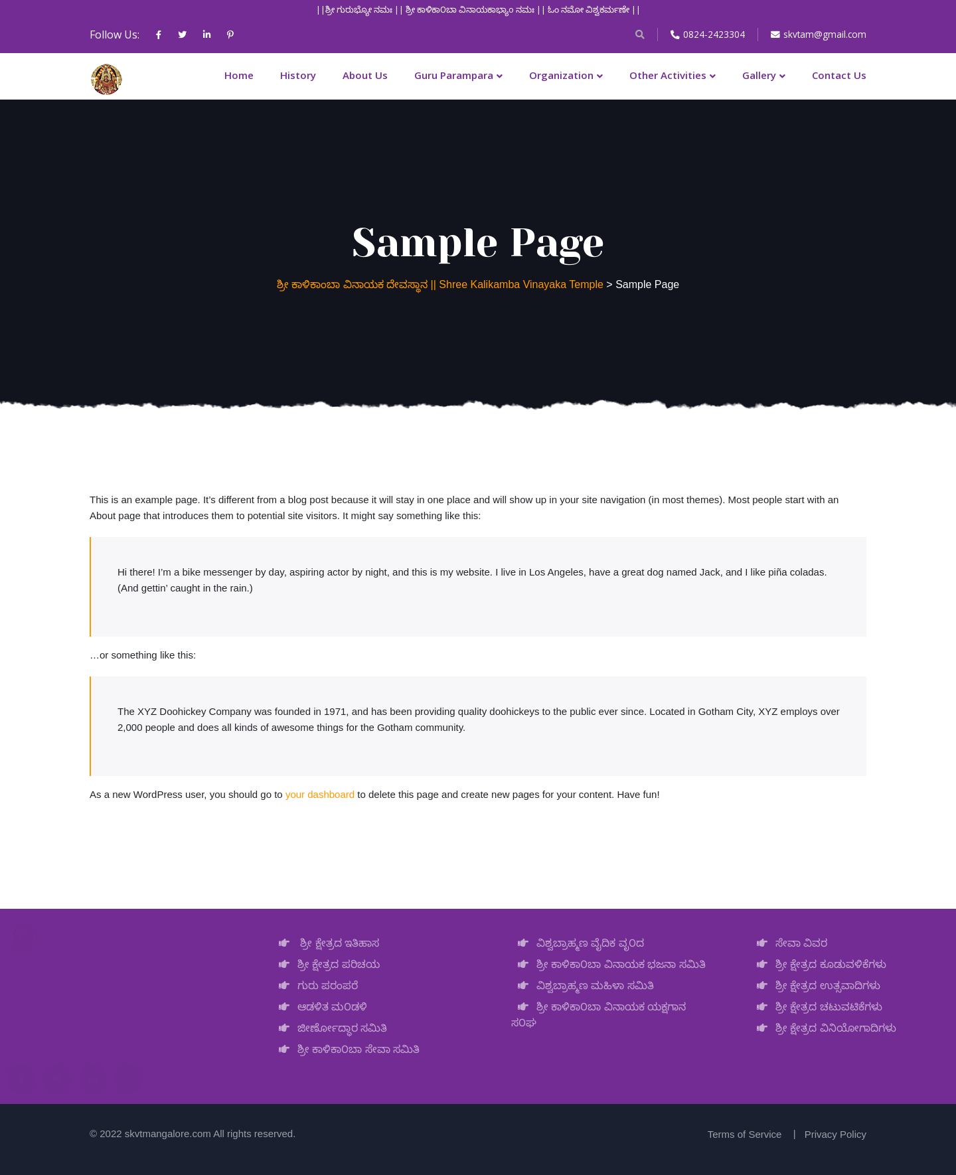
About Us (365, 75)
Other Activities (667, 75)
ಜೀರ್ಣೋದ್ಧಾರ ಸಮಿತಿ (329, 1028)
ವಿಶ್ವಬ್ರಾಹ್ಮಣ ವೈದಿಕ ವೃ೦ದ (577, 943)
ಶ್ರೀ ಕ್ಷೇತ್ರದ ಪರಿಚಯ (326, 964)
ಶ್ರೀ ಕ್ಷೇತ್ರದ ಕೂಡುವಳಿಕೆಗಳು (818, 964)
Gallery (759, 75)
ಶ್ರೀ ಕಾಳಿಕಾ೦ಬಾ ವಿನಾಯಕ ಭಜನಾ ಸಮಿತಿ (608, 964)
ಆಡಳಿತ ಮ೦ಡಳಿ (319, 1006)
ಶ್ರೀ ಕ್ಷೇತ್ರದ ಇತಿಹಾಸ (325, 943)
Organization (561, 75)
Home (239, 75)
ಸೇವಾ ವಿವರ (788, 943)
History (298, 75)
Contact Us (839, 75)
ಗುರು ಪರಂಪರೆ (315, 985)
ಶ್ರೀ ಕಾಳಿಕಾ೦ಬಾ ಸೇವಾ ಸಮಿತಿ (346, 1049)
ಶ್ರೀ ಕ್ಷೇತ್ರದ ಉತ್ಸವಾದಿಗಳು (815, 985)
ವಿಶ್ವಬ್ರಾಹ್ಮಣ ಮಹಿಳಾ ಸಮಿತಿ (582, 985)
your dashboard (320, 794)
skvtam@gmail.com (817, 34)
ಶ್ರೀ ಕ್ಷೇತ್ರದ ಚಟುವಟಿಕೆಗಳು (816, 1006)
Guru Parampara (453, 75)
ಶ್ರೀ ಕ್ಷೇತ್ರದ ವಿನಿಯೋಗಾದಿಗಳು (823, 1028)
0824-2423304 (706, 34)
